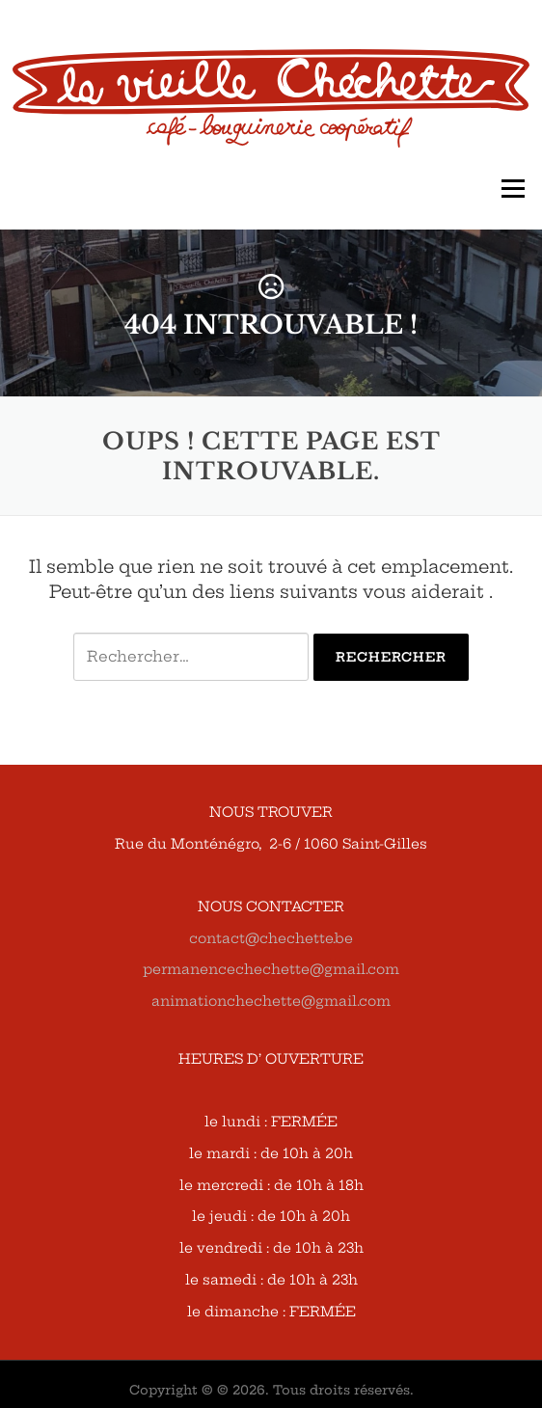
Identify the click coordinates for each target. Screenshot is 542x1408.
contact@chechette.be (271, 938)
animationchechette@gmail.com (271, 1001)
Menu (512, 188)
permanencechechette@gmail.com (271, 969)
